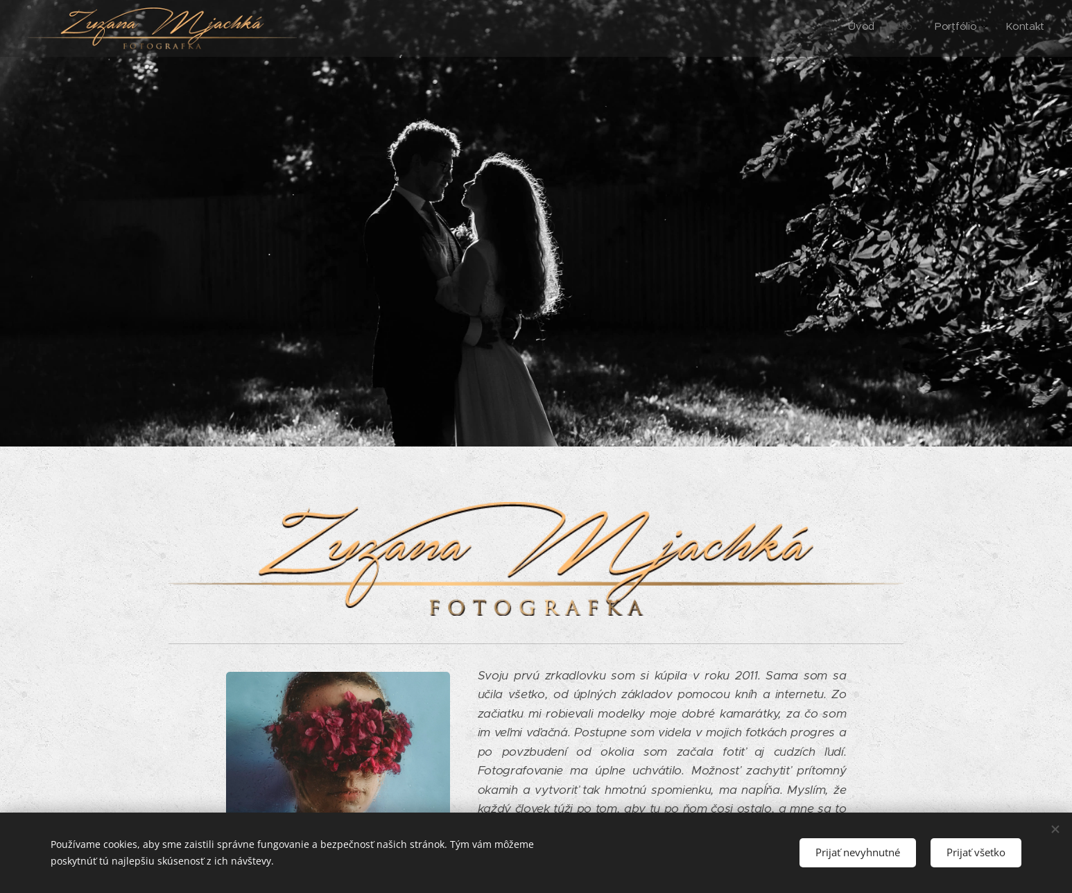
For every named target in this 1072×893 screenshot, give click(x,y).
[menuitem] (974, 28)
